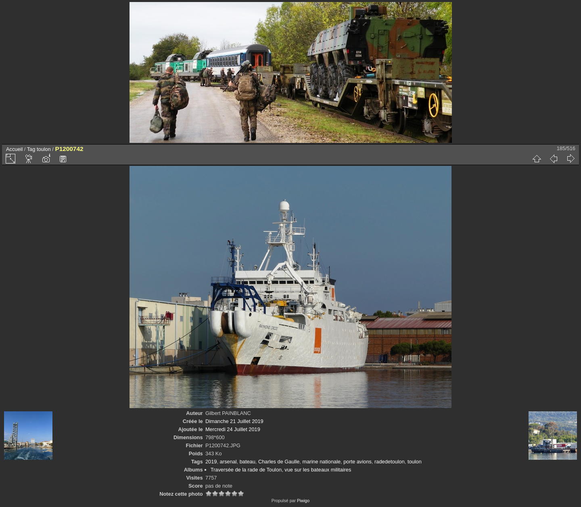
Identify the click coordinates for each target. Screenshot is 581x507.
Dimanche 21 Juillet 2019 (234, 421)
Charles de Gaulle (278, 462)
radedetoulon (389, 462)
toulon (44, 149)
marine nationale (321, 462)
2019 (211, 462)
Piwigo (303, 500)
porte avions (357, 462)
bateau (247, 462)
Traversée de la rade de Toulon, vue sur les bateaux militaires (281, 470)
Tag (31, 149)
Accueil (14, 149)
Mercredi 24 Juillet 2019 (232, 429)
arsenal (228, 462)
